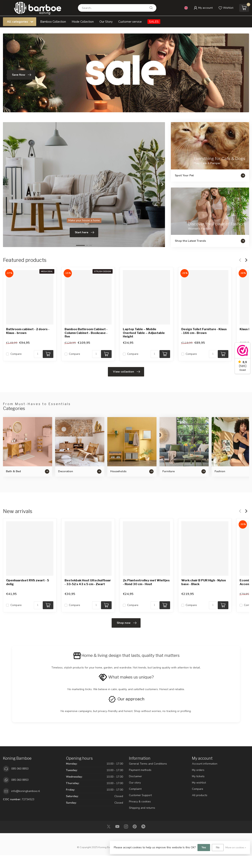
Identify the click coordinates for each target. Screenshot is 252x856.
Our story (135, 782)
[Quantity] (38, 354)
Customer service (130, 22)
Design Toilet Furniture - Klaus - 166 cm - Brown (204, 331)
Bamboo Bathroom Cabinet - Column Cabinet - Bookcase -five (86, 333)
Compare (16, 353)
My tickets (198, 776)
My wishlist (199, 782)
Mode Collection (83, 22)
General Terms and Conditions (148, 764)
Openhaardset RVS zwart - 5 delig (27, 582)
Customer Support (140, 795)
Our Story (106, 22)
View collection (126, 372)
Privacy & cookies (140, 801)
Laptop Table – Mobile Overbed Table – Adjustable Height (144, 333)
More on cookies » (235, 847)
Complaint (135, 789)
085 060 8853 (20, 768)
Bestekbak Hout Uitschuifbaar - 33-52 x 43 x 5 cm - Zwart (88, 582)
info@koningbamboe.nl (25, 791)
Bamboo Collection (53, 22)
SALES (154, 22)
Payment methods (140, 770)
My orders (198, 770)
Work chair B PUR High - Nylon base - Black (203, 582)
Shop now (126, 623)
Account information (204, 764)
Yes (204, 847)
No (218, 847)
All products (199, 795)
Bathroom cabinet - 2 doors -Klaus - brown (27, 331)
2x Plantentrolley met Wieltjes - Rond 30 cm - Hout (146, 582)
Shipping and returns (142, 808)
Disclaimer (135, 776)
